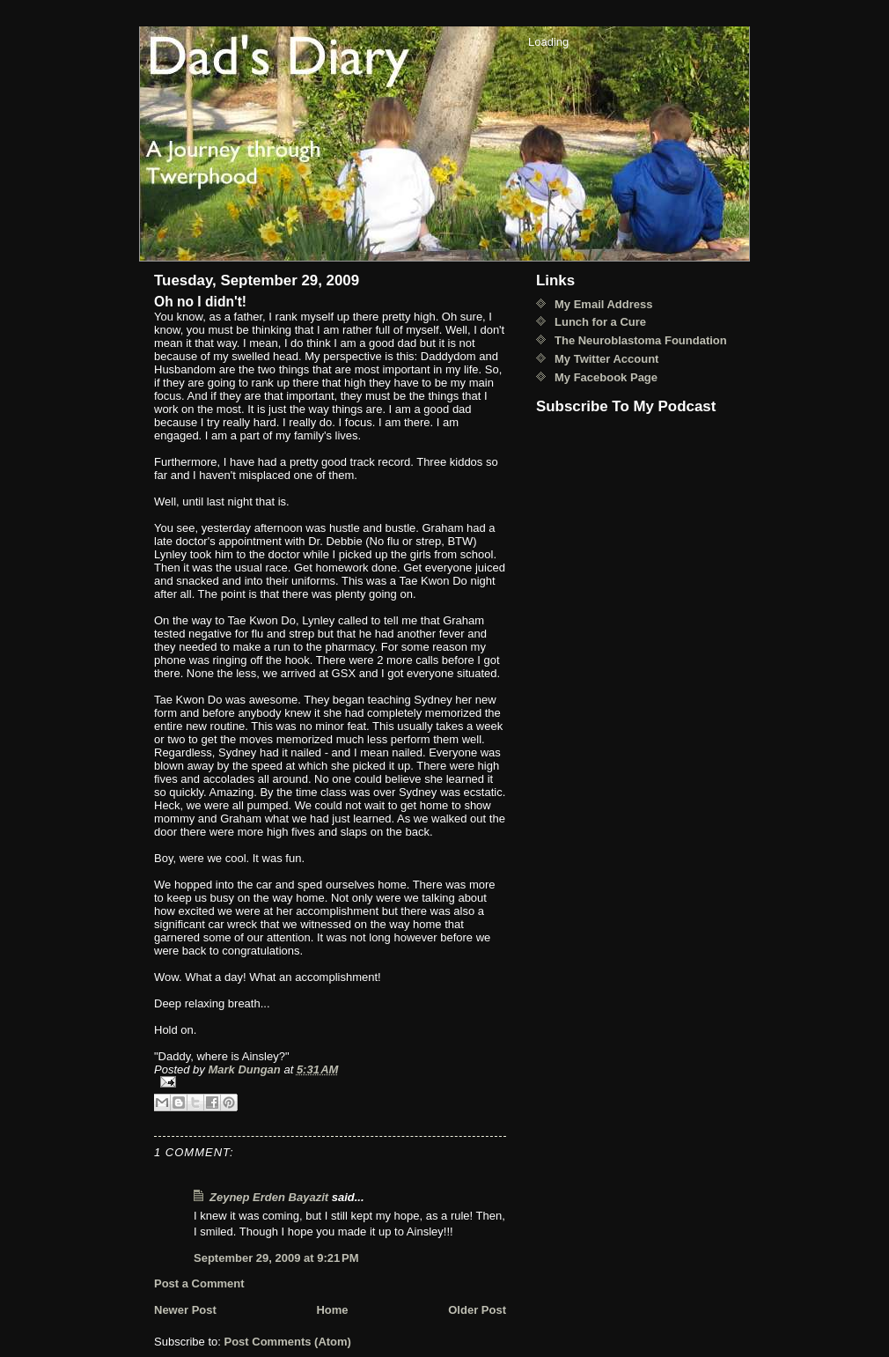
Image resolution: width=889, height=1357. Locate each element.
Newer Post (185, 1309)
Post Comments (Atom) (287, 1341)
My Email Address (604, 304)
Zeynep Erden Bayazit (268, 1197)
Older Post (477, 1309)
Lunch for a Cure (600, 321)
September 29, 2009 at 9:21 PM (276, 1258)
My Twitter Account (606, 358)
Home (332, 1309)
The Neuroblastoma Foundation (641, 340)
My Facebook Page (606, 377)
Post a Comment (199, 1283)
